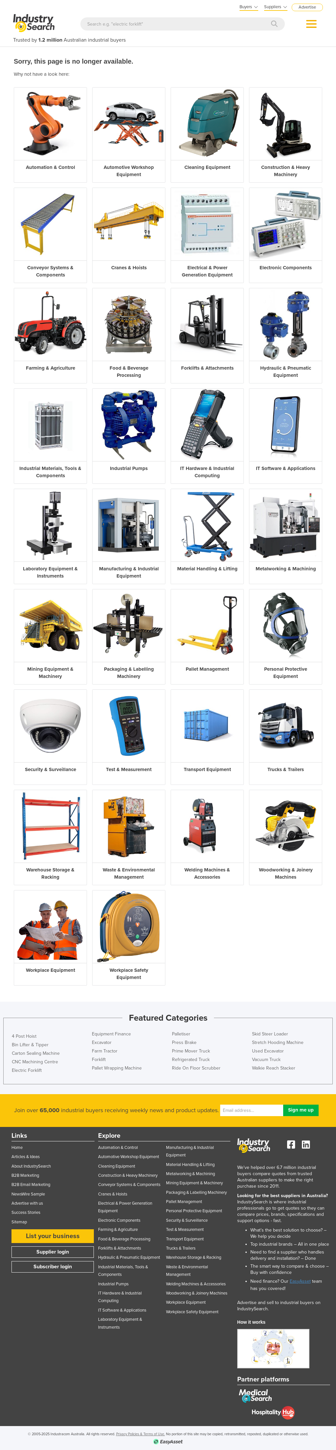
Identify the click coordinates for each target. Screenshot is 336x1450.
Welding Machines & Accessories (196, 1284)
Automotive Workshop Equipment (128, 1156)
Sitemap (19, 1222)
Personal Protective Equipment (194, 1211)
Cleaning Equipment (116, 1166)
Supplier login (52, 1252)
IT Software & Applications (122, 1310)
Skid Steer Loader (270, 1034)
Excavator (102, 1042)
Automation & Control (118, 1147)
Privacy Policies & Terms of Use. (140, 1434)
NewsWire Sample (28, 1194)
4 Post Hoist (24, 1036)
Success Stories (25, 1212)
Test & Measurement (185, 1229)
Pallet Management (184, 1201)
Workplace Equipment (186, 1302)
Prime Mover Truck (191, 1051)
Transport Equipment (185, 1239)
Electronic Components (119, 1220)
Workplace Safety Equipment (192, 1312)
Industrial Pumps (113, 1284)
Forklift (99, 1059)
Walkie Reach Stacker (273, 1068)
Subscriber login (52, 1266)
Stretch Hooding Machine (278, 1042)
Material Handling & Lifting (190, 1164)
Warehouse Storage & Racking (193, 1257)
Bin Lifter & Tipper (30, 1045)
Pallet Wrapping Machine (117, 1068)
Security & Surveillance (187, 1220)
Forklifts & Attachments (119, 1248)
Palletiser (181, 1034)
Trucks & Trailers (181, 1248)
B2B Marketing (25, 1175)
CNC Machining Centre (35, 1062)
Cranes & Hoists (112, 1194)
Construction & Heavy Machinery (128, 1175)
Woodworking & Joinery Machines (196, 1293)
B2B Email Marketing (30, 1184)
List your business (53, 1236)
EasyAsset (300, 1281)
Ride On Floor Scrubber (196, 1068)
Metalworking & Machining (190, 1173)
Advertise (307, 7)
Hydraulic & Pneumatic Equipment (129, 1257)
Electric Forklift (27, 1070)
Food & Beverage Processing (124, 1239)
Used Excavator (268, 1051)
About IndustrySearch (31, 1166)
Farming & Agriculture (118, 1229)
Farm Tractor (104, 1051)
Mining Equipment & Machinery (194, 1183)
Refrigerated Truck (191, 1059)
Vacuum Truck (266, 1059)
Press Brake (184, 1042)
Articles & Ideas (25, 1156)
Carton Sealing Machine (36, 1053)
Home (17, 1147)
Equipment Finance (111, 1034)
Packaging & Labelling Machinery (196, 1192)
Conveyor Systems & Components (129, 1184)
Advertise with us (27, 1203)
